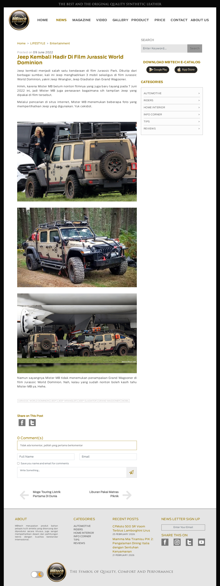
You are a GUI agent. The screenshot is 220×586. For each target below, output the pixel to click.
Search (195, 48)
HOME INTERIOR (84, 533)
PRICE (160, 20)
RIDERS (78, 529)
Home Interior (172, 107)
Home (21, 43)
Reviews (172, 128)
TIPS (76, 540)
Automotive (172, 93)
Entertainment (60, 43)
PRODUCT (140, 20)
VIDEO (101, 20)
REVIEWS (79, 543)
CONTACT (179, 20)
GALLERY (121, 20)
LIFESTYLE (37, 43)
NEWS (61, 20)
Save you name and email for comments (45, 463)
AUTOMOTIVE (82, 526)
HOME (42, 20)
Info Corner (172, 114)
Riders (172, 100)
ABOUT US (200, 20)
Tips (172, 121)
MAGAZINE (81, 20)
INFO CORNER (82, 536)
